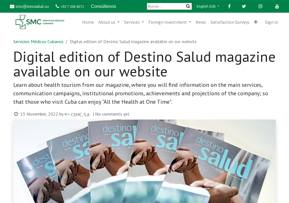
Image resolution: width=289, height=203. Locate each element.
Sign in (271, 22)
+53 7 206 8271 (72, 7)
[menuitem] (88, 22)
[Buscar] (169, 6)
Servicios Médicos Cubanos (38, 41)
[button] (256, 22)
